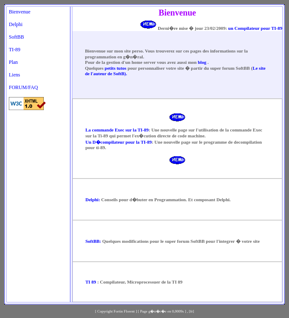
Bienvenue (19, 12)
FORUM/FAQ (23, 87)
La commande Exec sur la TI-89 (116, 129)
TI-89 (14, 50)
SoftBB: (93, 241)
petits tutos (116, 68)
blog (202, 62)
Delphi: (92, 199)
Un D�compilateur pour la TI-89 (118, 142)
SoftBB (16, 37)
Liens (14, 75)
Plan (13, 62)
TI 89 (90, 281)
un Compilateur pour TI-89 (254, 28)
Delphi (16, 24)
